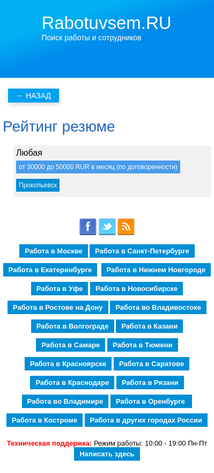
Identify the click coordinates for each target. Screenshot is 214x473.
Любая (29, 152)
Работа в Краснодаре (72, 383)
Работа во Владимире (65, 401)
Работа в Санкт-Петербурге (142, 251)
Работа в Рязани (150, 383)
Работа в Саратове (151, 364)
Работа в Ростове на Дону (57, 307)
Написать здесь (106, 454)
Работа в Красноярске (68, 364)
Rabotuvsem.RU (107, 23)
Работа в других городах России (146, 420)
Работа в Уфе (59, 289)
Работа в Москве (54, 251)
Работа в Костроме (44, 420)
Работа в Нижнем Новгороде (156, 270)
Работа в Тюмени (143, 345)
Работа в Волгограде (72, 326)
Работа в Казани (149, 326)
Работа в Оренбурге (151, 401)
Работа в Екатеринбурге (50, 270)
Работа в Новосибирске (136, 289)
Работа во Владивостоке (158, 307)
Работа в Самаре (70, 345)
